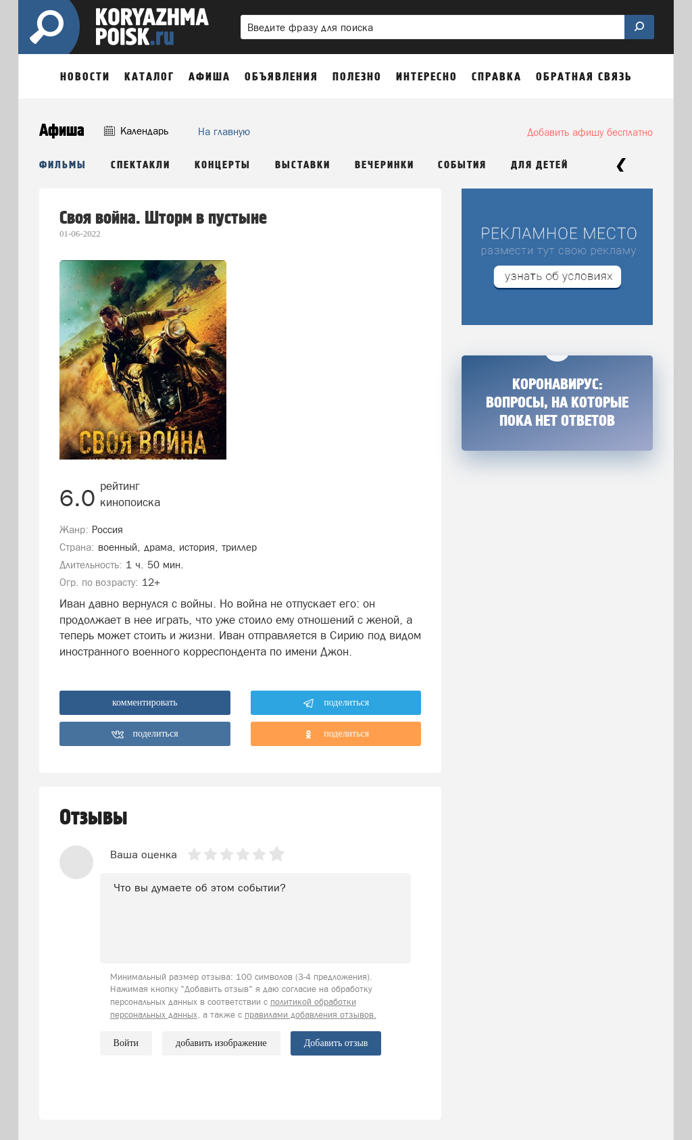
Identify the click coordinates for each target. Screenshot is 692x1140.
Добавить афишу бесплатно (590, 132)
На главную (224, 131)
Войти (126, 1043)
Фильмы (62, 165)
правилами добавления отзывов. (310, 1015)
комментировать (145, 702)
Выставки (302, 165)
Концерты (223, 165)
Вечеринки (384, 165)
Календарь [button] (136, 131)
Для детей (539, 165)
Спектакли (140, 165)
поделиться (336, 703)
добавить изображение (221, 1043)
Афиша (61, 131)
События (462, 165)
